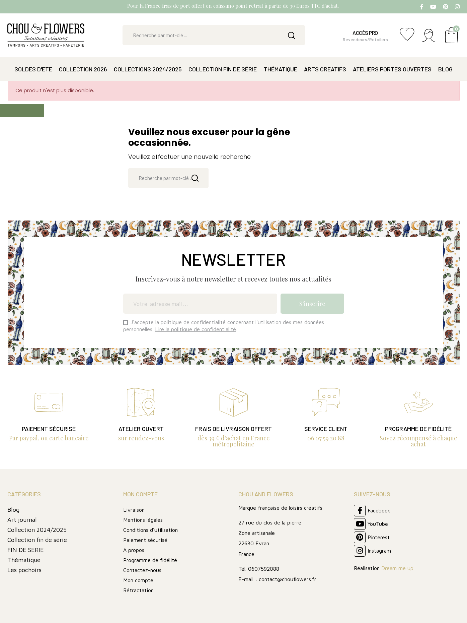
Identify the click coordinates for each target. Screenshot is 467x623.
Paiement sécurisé (145, 540)
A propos (133, 550)
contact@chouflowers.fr (287, 579)
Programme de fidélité (150, 560)
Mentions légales (143, 520)
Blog (13, 509)
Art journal (22, 519)
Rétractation (138, 590)
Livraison (134, 510)
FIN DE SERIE (25, 549)
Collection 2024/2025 (37, 529)
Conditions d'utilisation (150, 530)
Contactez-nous (142, 570)
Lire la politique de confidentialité (195, 329)
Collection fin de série (37, 539)
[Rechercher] (214, 35)
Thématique (24, 559)
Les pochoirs (24, 569)
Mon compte (138, 580)
